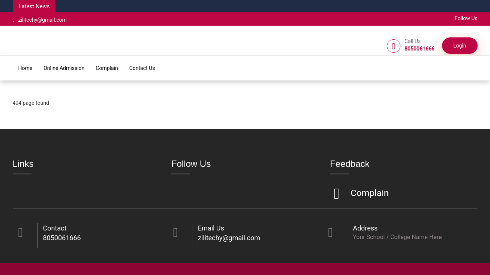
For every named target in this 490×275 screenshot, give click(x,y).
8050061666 (62, 238)
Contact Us (142, 68)
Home (25, 68)
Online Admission (63, 68)
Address (365, 228)
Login (459, 46)
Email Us (211, 228)
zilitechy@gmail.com (40, 20)
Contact (55, 228)
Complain (107, 68)
